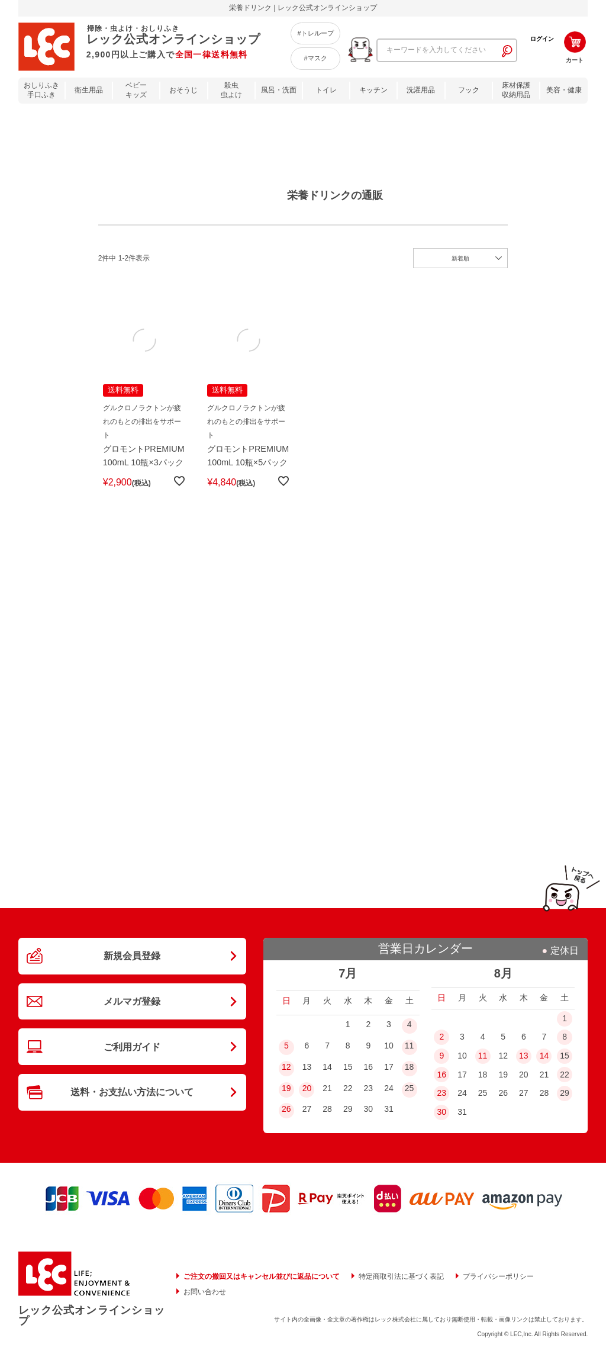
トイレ (326, 90)
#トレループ (315, 33)
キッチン (373, 90)
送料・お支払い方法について (132, 1116)
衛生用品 (89, 90)
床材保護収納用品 (516, 90)
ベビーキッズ (136, 90)
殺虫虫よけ (231, 90)
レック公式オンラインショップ (91, 1323)
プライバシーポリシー (498, 1284)
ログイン (542, 39)
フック (468, 90)
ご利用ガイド (132, 1066)
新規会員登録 (132, 966)
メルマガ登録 (132, 1015)
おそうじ (183, 90)
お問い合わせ (204, 1299)
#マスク (315, 58)
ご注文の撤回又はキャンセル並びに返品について (261, 1284)
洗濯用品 (421, 90)
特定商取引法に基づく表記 (401, 1284)
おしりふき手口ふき (41, 90)
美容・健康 (564, 90)
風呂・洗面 (278, 90)
